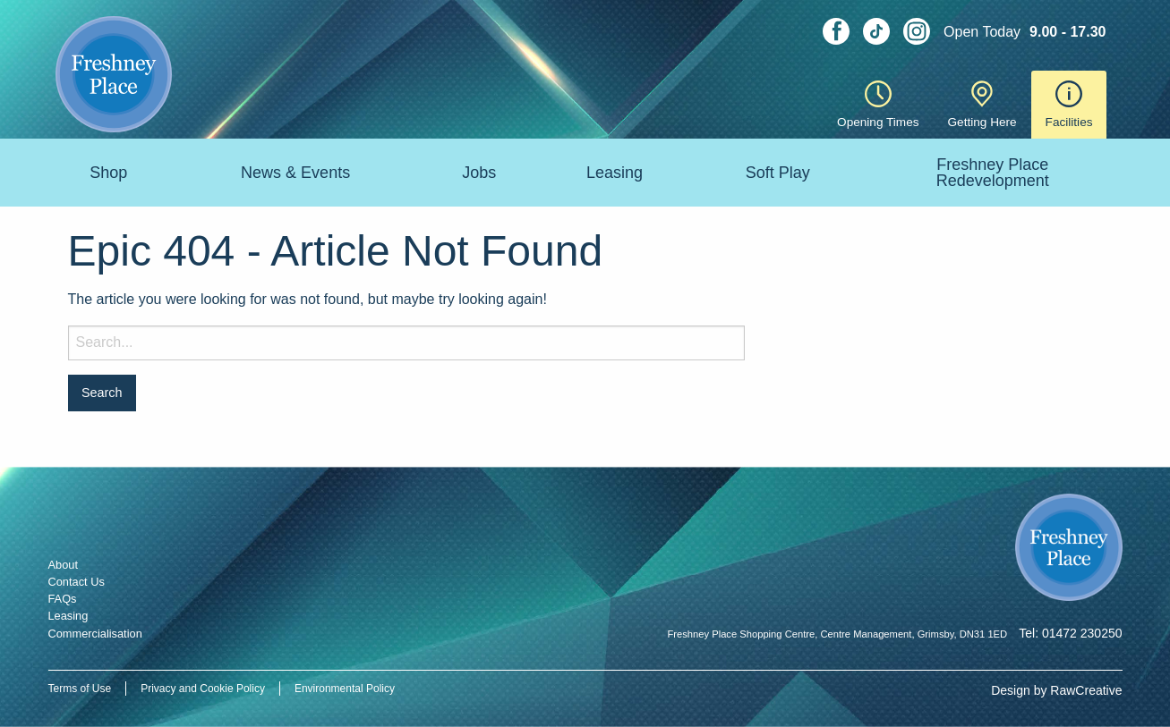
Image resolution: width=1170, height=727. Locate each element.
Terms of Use (80, 688)
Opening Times (877, 104)
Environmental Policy (345, 688)
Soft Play (778, 173)
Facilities (1069, 104)
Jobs (479, 173)
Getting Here (982, 104)
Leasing (614, 173)
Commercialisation (95, 633)
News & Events (295, 173)
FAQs (62, 598)
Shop (108, 173)
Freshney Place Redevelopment (992, 173)
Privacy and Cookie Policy (203, 688)
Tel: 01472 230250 (1070, 633)
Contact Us (76, 581)
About (63, 564)
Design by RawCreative (1056, 690)
